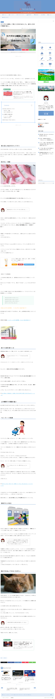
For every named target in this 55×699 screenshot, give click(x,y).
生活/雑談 (43, 14)
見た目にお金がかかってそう (9, 108)
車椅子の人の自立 (7, 117)
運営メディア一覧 (42, 119)
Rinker (17, 261)
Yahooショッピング (29, 264)
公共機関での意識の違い (8, 114)
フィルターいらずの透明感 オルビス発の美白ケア (18, 320)
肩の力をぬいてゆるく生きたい (9, 119)
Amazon (14, 264)
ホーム (4, 14)
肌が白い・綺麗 (7, 110)
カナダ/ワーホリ (20, 14)
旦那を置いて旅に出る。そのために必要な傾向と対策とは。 (46, 135)
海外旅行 (36, 15)
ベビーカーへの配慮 (8, 116)
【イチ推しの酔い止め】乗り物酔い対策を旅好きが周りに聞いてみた (46, 149)
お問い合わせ (5, 17)
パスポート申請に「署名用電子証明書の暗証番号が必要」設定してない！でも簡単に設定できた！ (46, 144)
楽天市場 (20, 264)
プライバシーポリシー (6, 697)
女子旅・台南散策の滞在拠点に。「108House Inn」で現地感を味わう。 (46, 139)
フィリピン (11, 14)
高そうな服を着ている (8, 112)
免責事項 (12, 697)
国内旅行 (29, 14)
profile (49, 14)
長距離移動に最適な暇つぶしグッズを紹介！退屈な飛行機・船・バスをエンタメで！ (46, 154)
